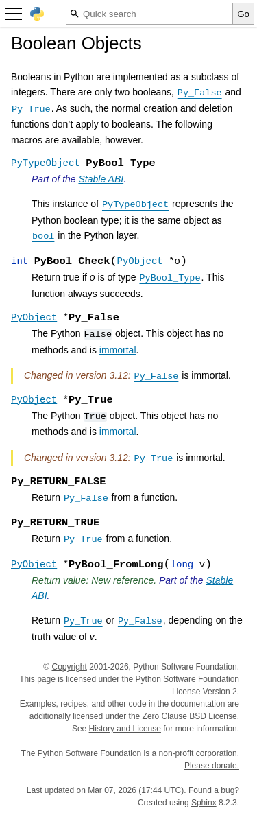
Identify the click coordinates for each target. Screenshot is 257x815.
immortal (117, 349)
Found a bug (211, 790)
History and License (125, 728)
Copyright (68, 667)
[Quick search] (149, 13)
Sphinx (204, 802)
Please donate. (211, 765)
